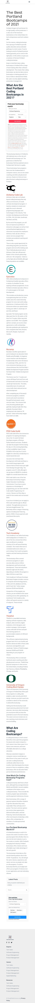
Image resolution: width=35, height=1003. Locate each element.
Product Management (12, 957)
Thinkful (10, 616)
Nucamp (10, 349)
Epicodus (10, 277)
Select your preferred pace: (14, 907)
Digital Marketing (11, 976)
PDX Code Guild (13, 431)
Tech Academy (12, 533)
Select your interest (13, 108)
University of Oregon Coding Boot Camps (15, 686)
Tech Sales (9, 949)
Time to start (20, 114)
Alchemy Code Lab (14, 195)
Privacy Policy (16, 147)
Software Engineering (12, 952)
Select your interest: (13, 901)
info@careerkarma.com (16, 143)
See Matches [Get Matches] (17, 917)
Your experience (12, 114)
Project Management (12, 955)
